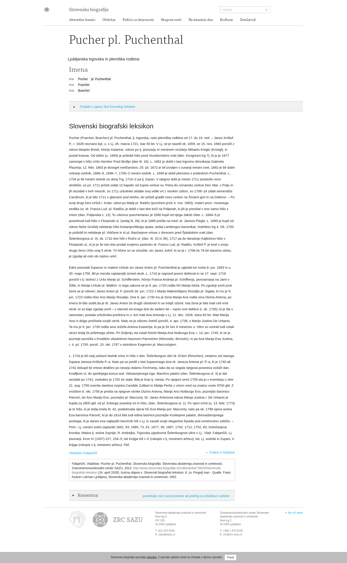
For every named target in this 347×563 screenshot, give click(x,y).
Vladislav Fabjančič (83, 453)
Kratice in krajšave (222, 452)
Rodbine (226, 20)
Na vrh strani (295, 512)
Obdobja (109, 20)
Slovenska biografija (88, 10)
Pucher (83, 79)
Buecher (84, 90)
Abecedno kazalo (82, 20)
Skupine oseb (171, 20)
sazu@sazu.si (166, 534)
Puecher (84, 85)
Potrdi (230, 557)
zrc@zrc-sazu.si (232, 534)
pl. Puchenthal (101, 79)
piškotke (151, 557)
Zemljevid (248, 20)
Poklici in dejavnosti (138, 20)
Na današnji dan (201, 20)
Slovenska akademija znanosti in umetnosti (180, 512)
